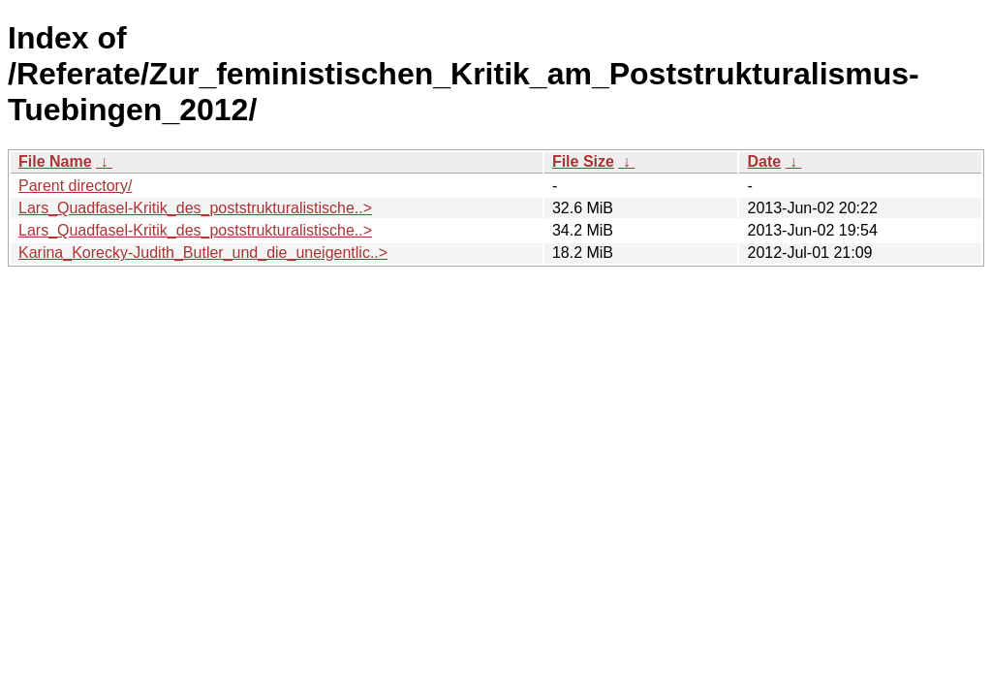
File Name (55, 161)
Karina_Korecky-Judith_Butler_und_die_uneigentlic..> (203, 252)
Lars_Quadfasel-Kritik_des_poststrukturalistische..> (195, 208)
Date (764, 161)
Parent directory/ (75, 185)
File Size (583, 161)
